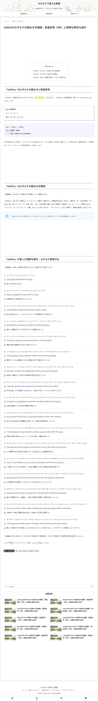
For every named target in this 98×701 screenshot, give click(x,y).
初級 (11, 133)
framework (51, 355)
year (46, 371)
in (69, 204)
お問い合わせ (46, 690)
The (8, 279)
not (14, 462)
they (50, 523)
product (42, 462)
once (24, 386)
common (59, 447)
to (25, 325)
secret (12, 340)
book (30, 279)
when (29, 508)
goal (11, 477)
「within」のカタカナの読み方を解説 (44, 74)
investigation (21, 401)
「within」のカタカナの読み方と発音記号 (46, 71)
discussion (62, 493)
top (45, 447)
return (33, 462)
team (61, 432)
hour (36, 294)
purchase (53, 371)
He (8, 325)
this (14, 477)
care (13, 508)
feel (8, 386)
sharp (42, 432)
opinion (41, 493)
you (9, 462)
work (59, 523)
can (28, 462)
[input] (49, 586)
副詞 (37, 551)
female (20, 447)
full (25, 309)
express (30, 493)
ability (58, 477)
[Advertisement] (49, 46)
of (45, 340)
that (31, 386)
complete (16, 294)
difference (14, 432)
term (18, 477)
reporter (11, 401)
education (14, 355)
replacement (30, 371)
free (22, 371)
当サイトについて (34, 690)
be (21, 508)
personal (42, 508)
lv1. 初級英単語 (9, 551)
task (25, 294)
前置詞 (30, 551)
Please (9, 294)
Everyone (10, 493)
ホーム (24, 690)
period (60, 462)
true (35, 386)
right (22, 493)
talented (13, 447)
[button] (92, 586)
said (27, 386)
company (57, 401)
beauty (40, 386)
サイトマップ (56, 690)
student (26, 447)
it (35, 325)
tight (36, 523)
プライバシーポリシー (69, 690)
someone (17, 386)
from (50, 386)
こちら (36, 543)
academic (51, 477)
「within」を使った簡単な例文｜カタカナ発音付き (49, 77)
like (12, 386)
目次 (46, 66)
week (47, 325)
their (22, 432)
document (19, 340)
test (64, 447)
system (21, 355)
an (33, 294)
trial (56, 462)
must (17, 508)
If (7, 462)
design (12, 523)
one (42, 371)
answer (13, 279)
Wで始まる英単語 (21, 551)
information (51, 508)
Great (9, 508)
